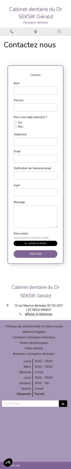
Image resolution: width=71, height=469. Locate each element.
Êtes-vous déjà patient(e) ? (30, 117)
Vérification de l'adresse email (32, 168)
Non (20, 126)
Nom (17, 83)
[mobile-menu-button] (59, 31)
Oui (19, 122)
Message (19, 202)
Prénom (18, 100)
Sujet (17, 185)
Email (17, 151)
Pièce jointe (31, 235)
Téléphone (20, 134)
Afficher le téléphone (38, 314)
